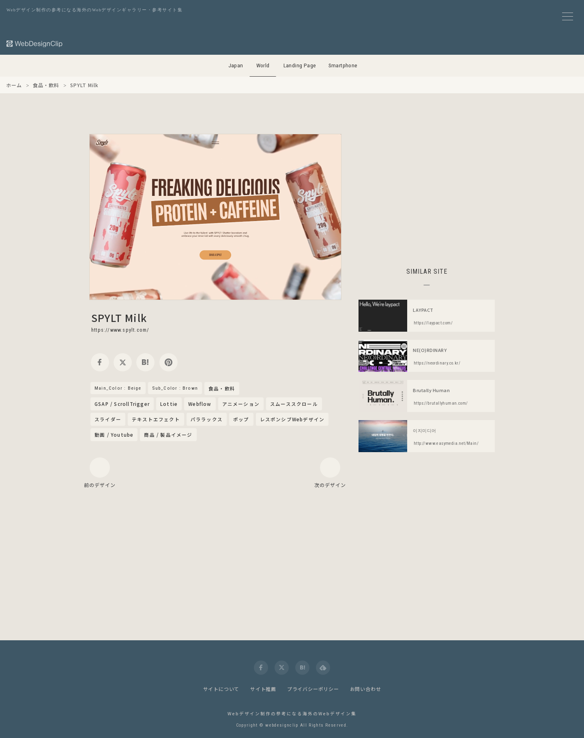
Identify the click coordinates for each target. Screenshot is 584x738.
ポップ (241, 419)
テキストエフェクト (156, 419)
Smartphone (343, 65)
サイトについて (221, 688)
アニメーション (241, 404)
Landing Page (299, 65)
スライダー (107, 419)
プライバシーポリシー (313, 688)
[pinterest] (168, 362)
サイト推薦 (263, 688)
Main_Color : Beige (118, 388)
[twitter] (123, 362)
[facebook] (100, 362)
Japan (235, 65)
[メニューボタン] (567, 16)
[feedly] (323, 668)
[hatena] (145, 362)
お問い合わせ (365, 688)
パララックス (207, 419)
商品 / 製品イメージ (168, 434)
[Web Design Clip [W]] (34, 43)
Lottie (169, 404)
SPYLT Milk (119, 317)
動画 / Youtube (113, 434)
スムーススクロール (294, 404)
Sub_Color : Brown (175, 388)
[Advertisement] (426, 190)
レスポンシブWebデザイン (292, 419)
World (263, 65)
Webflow (199, 404)
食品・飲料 (221, 389)
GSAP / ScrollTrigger (122, 404)
